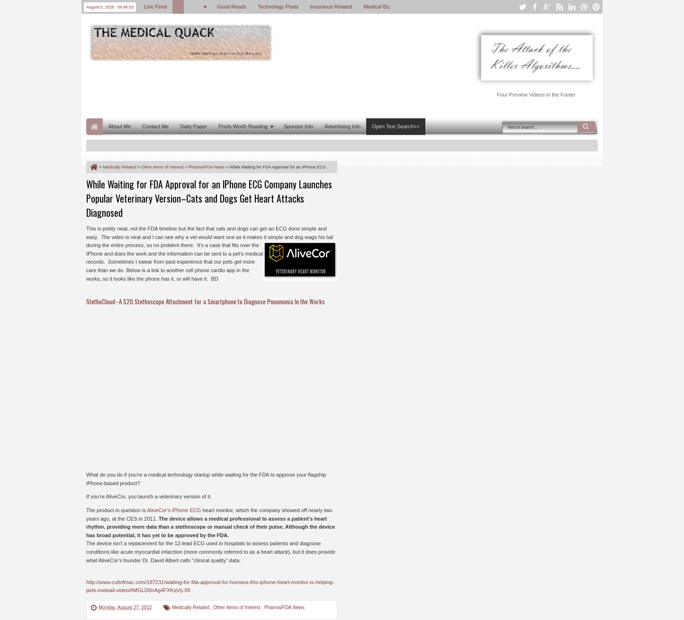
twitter (522, 7)
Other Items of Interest (237, 607)
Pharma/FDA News (284, 607)
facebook (535, 7)
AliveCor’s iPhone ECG (174, 510)
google (547, 7)
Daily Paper (193, 126)
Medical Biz (376, 6)
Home (94, 126)
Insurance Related (331, 6)
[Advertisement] (258, 89)
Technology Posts (278, 6)
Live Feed (155, 6)
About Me (119, 126)
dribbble (584, 7)
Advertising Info (342, 126)
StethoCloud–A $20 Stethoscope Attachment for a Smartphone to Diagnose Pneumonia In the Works (205, 301)
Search (586, 127)
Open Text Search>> (396, 126)
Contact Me (155, 126)
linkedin (572, 7)
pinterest (596, 7)
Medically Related (191, 607)
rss (559, 7)
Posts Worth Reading (243, 126)
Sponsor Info (298, 126)
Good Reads (231, 6)
